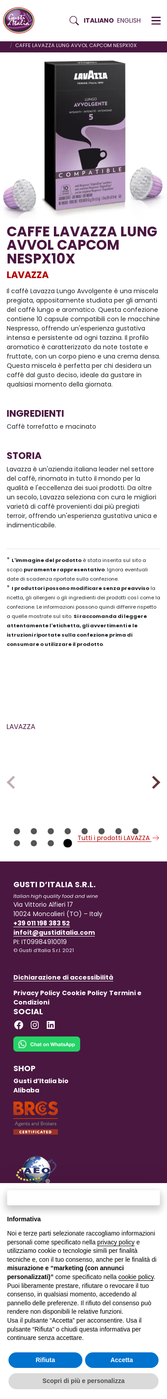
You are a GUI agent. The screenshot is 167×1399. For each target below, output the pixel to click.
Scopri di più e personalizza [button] (83, 1380)
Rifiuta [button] (45, 1359)
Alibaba (26, 1131)
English (129, 20)
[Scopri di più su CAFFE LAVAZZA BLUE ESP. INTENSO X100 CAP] (124, 769)
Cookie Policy (84, 1034)
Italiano (99, 20)
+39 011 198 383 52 (41, 964)
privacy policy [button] (115, 1242)
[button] (156, 21)
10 (34, 884)
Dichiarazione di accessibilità (63, 1018)
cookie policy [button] (136, 1276)
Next (153, 803)
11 (51, 884)
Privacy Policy (36, 1034)
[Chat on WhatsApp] (46, 1091)
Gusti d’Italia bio (41, 1122)
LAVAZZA (28, 274)
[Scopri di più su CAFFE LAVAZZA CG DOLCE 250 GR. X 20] (43, 769)
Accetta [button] (121, 1359)
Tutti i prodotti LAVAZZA (118, 879)
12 (68, 884)
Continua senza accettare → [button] (83, 1197)
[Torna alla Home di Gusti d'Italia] (22, 20)
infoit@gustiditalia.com (54, 973)
